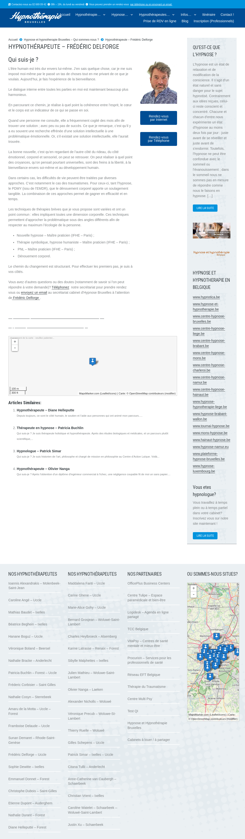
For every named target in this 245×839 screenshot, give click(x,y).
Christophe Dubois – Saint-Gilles (32, 791)
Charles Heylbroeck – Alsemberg (92, 636)
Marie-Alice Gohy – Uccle (87, 607)
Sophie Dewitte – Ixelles (26, 767)
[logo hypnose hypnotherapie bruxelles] (42, 18)
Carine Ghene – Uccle (84, 595)
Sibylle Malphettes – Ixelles (88, 660)
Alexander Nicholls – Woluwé (89, 701)
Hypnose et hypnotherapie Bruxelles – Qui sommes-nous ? (61, 39)
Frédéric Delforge (26, 298)
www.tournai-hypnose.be (211, 426)
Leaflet (105, 393)
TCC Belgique (138, 629)
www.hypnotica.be (206, 297)
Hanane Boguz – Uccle (25, 636)
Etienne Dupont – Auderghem (30, 803)
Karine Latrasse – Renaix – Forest (93, 648)
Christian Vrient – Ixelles (86, 796)
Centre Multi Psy (140, 699)
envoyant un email (162, 4)
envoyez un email (34, 292)
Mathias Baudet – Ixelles (26, 612)
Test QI (133, 711)
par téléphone (137, 4)
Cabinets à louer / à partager (149, 740)
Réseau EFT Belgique (144, 675)
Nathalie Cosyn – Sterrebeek (29, 697)
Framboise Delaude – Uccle (29, 726)
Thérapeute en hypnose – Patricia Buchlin (50, 428)
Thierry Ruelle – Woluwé (86, 730)
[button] (103, 14)
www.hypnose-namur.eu (210, 447)
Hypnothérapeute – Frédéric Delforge (129, 39)
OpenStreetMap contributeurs (146, 393)
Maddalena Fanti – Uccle (86, 583)
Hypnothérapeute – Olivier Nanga (43, 469)
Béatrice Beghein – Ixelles (27, 624)
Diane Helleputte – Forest (27, 827)
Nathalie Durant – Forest (26, 815)
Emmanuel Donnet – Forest (28, 779)
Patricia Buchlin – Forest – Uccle (32, 673)
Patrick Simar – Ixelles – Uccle (90, 754)
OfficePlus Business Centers (149, 583)
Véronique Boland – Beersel (29, 648)
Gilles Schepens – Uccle (86, 743)
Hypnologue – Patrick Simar (39, 451)
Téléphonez (60, 287)
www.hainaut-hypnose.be (211, 440)
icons (113, 393)
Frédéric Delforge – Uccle (27, 754)
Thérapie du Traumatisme (147, 687)
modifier (170, 393)
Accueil (13, 39)
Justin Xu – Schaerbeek (85, 825)
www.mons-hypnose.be (210, 433)
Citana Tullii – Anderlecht (86, 767)
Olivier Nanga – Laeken (85, 689)
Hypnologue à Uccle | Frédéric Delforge (56, 315)
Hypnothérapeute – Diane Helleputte (45, 410)
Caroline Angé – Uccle (25, 600)
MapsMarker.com (89, 393)
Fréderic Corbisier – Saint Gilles (32, 685)
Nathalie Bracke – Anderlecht (30, 660)
